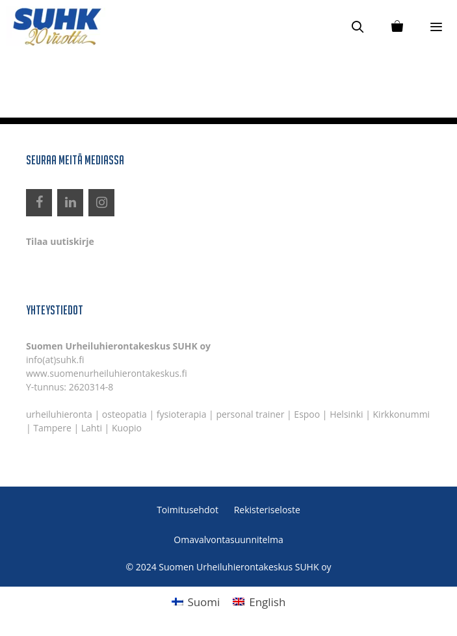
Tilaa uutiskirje (60, 241)
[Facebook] (39, 202)
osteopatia (124, 414)
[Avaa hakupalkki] (357, 26)
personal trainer (250, 414)
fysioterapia (182, 414)
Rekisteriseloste (267, 509)
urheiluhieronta (59, 414)
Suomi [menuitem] (203, 601)
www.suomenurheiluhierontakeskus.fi (106, 373)
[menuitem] (196, 601)
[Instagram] (101, 202)
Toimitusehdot (187, 509)
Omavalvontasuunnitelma (228, 539)
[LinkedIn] (70, 202)
